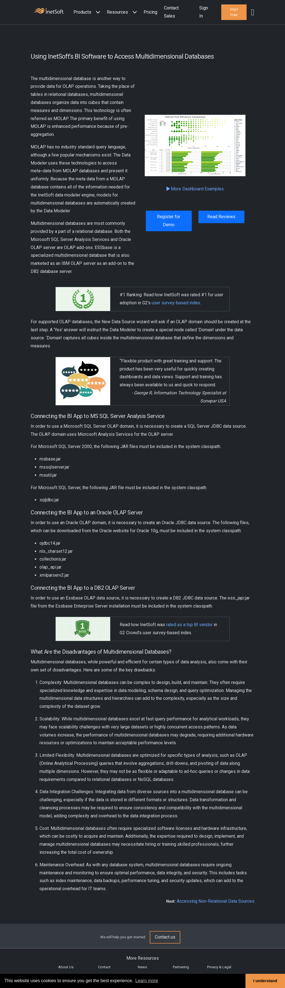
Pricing (150, 12)
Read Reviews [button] (221, 216)
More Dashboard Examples (195, 188)
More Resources (142, 958)
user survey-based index (176, 302)
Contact (104, 967)
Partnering (181, 967)
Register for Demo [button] (168, 220)
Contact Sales (171, 12)
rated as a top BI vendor (189, 624)
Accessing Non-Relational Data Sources (215, 901)
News (142, 967)
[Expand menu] (96, 12)
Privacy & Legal (219, 967)
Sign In (203, 12)
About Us (65, 967)
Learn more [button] (146, 980)
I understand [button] (265, 981)
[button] (88, 12)
